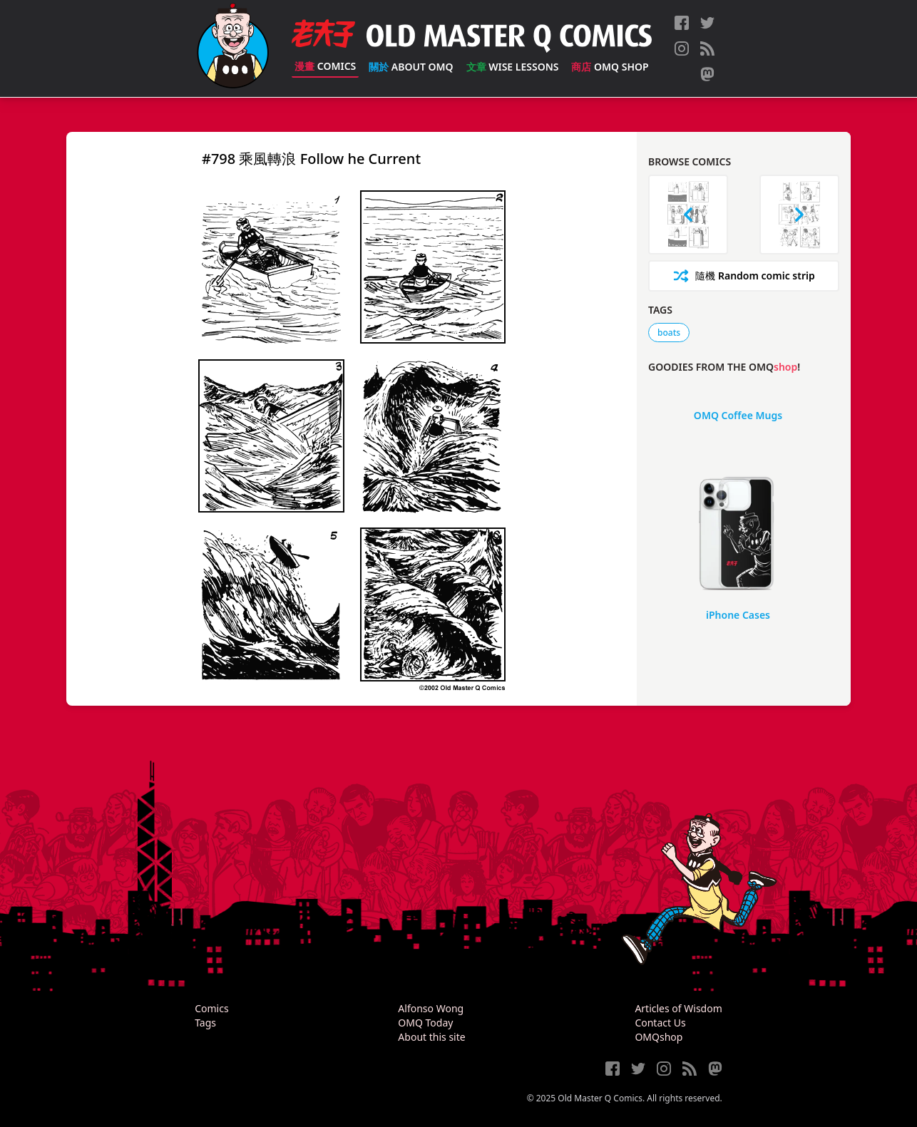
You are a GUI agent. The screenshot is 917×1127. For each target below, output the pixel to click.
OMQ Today (425, 1022)
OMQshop (658, 1037)
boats (668, 332)
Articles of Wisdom (678, 1008)
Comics (325, 66)
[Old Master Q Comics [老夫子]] (233, 48)
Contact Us (660, 1022)
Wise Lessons (512, 66)
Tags (205, 1022)
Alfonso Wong (430, 1008)
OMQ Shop (609, 66)
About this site (431, 1037)
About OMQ (411, 66)
